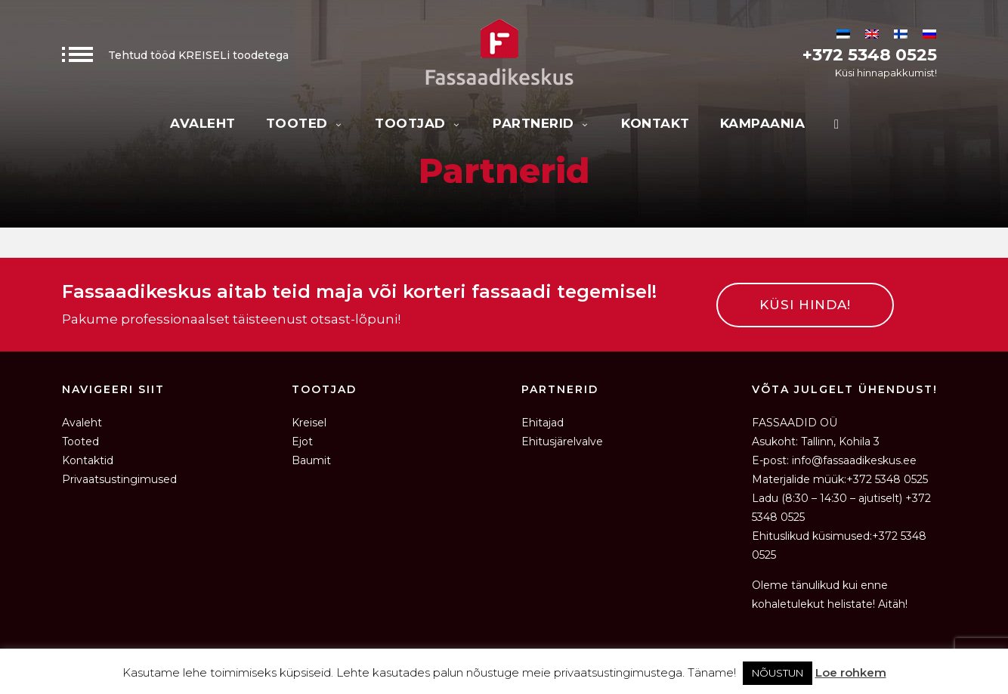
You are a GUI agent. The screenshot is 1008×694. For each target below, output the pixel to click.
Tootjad (418, 123)
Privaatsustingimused (119, 479)
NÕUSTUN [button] (777, 673)
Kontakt (655, 123)
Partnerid (542, 123)
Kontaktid (87, 460)
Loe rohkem (850, 672)
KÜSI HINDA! (805, 304)
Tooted (305, 123)
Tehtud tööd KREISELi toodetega (175, 55)
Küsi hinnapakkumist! (886, 73)
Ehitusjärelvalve (562, 441)
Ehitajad (542, 422)
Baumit (311, 460)
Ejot (302, 441)
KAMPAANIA (762, 123)
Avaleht (203, 123)
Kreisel (309, 422)
